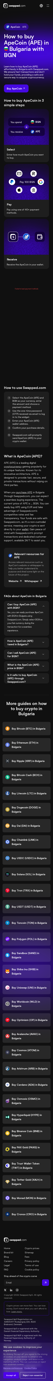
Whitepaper (33, 581)
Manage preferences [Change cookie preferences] (13, 1368)
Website (15, 581)
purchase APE (24, 492)
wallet (25, 529)
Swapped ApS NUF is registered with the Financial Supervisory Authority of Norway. (23, 1338)
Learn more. (16, 1311)
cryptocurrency (13, 466)
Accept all (11, 1375)
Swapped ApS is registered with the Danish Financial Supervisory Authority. (22, 1329)
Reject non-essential (33, 1375)
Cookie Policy (30, 1368)
